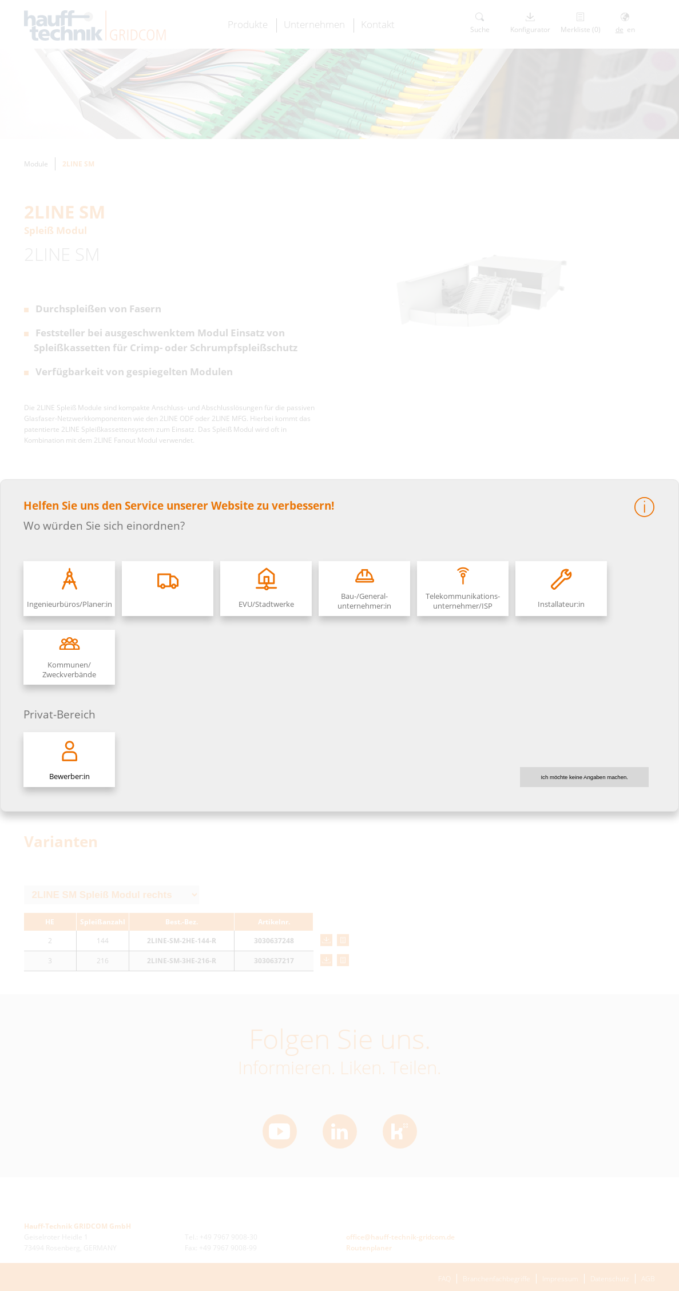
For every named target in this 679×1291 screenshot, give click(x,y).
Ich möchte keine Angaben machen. (584, 777)
